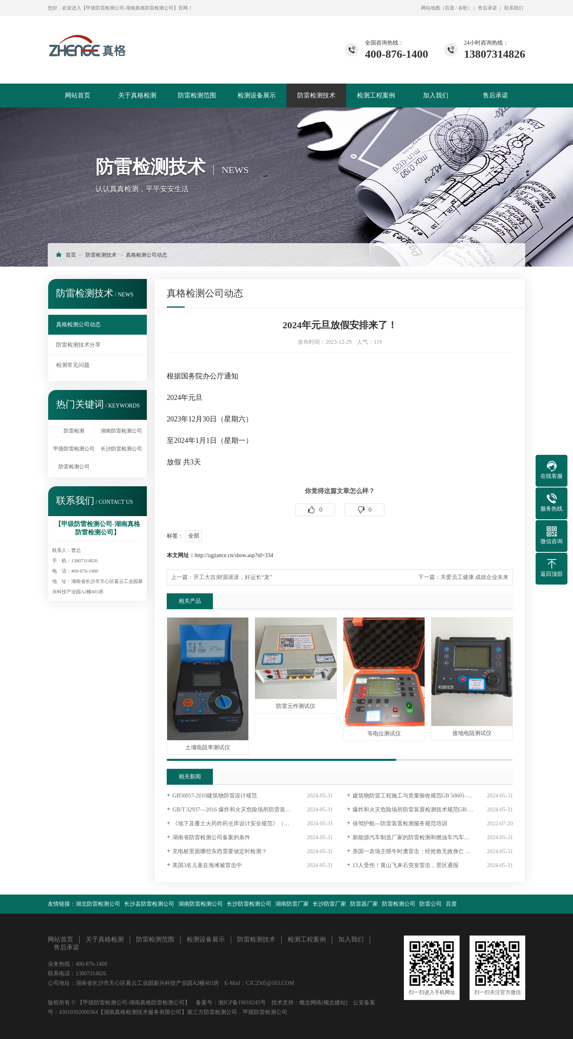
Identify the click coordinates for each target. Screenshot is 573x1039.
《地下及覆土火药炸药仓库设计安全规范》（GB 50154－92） (248, 824)
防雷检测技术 (316, 95)
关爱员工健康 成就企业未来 (474, 577)
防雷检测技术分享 (78, 345)
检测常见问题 (73, 365)
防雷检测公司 (74, 467)
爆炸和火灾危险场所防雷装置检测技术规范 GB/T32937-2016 (425, 810)
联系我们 (513, 8)
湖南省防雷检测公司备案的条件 (211, 837)
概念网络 (310, 1003)
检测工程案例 (376, 95)
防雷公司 (430, 904)
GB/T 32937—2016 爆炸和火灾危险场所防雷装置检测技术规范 (248, 810)
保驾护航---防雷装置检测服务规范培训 (400, 824)
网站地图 (430, 8)
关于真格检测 (137, 95)
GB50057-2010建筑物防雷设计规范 (214, 796)
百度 (449, 8)
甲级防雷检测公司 (74, 449)
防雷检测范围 (197, 95)
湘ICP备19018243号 (242, 1003)
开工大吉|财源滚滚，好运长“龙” (232, 577)
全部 (193, 536)
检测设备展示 (257, 95)
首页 (71, 255)
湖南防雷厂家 (292, 904)
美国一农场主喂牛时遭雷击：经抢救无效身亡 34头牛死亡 (423, 851)
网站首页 (77, 95)
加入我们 (435, 95)
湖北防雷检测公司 (98, 904)
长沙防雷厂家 (329, 904)
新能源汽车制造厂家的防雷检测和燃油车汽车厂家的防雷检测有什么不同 (433, 837)
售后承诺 (487, 8)
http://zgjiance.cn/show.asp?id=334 (234, 555)
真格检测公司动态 (146, 255)
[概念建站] (334, 1003)
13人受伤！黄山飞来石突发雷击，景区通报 (405, 865)
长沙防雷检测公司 (121, 449)
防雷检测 (74, 431)
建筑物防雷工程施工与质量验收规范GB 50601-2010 (415, 796)
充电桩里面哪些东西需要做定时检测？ (219, 851)
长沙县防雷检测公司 (149, 904)
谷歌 (463, 8)
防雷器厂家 (364, 904)
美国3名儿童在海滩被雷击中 (207, 865)
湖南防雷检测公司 (121, 431)
